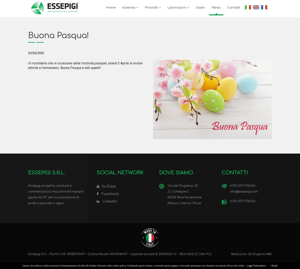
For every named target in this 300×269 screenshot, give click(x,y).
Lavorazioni (177, 7)
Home (111, 7)
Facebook (110, 194)
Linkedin (109, 201)
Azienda (128, 7)
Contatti (233, 7)
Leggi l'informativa (256, 265)
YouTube (108, 186)
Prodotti (151, 7)
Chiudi (274, 265)
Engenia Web (262, 254)
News (216, 7)
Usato (200, 7)
